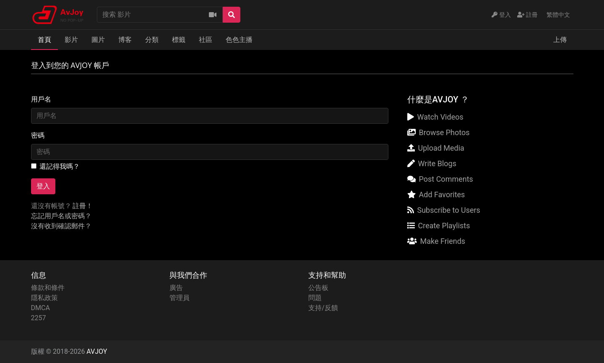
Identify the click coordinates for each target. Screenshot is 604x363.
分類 (152, 40)
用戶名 (41, 99)
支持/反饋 (323, 308)
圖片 (98, 40)
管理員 (179, 298)
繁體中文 (558, 14)
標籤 (178, 40)
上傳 (560, 40)
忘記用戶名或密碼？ (61, 216)
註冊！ (83, 206)
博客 (125, 40)
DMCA (40, 308)
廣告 (176, 288)
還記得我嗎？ (59, 166)
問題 (315, 298)
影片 (71, 40)
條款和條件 (48, 288)
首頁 (44, 40)
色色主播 (239, 40)
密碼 (37, 135)
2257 (38, 318)
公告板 (318, 288)
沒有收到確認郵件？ (61, 226)
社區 (205, 40)
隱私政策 (44, 298)
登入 (43, 186)
